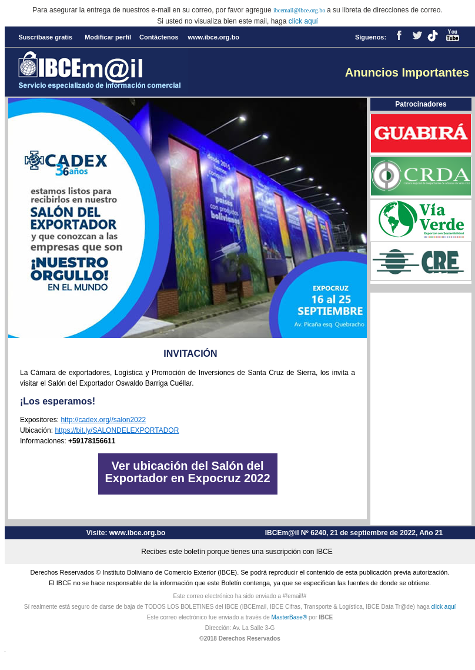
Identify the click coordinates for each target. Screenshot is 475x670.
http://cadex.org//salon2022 (103, 420)
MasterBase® (289, 617)
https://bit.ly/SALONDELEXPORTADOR (117, 430)
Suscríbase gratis (45, 37)
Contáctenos (159, 37)
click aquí (303, 21)
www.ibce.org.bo (213, 37)
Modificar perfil (108, 37)
